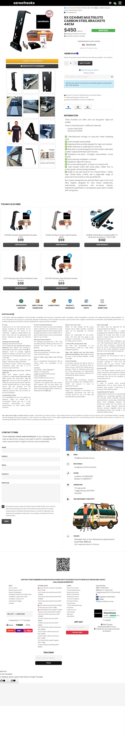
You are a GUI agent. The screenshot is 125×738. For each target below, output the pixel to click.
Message (5, 483)
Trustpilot (107, 620)
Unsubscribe (77, 632)
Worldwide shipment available (75, 36)
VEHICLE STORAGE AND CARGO (85, 8)
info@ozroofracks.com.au (84, 458)
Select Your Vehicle (32, 61)
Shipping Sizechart (40, 390)
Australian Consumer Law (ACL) (62, 319)
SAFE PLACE (23, 350)
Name (4, 447)
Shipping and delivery (10, 342)
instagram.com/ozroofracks (85, 467)
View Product (21, 245)
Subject (5, 474)
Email (4, 465)
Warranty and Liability (105, 354)
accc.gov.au (20, 319)
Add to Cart (85, 63)
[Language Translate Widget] (19, 614)
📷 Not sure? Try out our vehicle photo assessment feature (82, 95)
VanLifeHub (70, 616)
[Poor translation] (13, 680)
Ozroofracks (24, 3)
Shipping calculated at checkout (76, 34)
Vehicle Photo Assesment (32, 66)
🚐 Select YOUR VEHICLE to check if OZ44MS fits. (79, 100)
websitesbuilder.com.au (107, 627)
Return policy (102, 325)
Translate (24, 620)
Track (48, 663)
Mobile (5, 456)
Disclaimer (101, 368)
